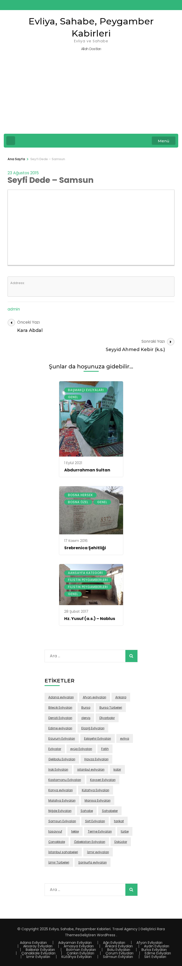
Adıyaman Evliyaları (75, 942)
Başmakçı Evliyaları (86, 390)
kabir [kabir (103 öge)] (117, 769)
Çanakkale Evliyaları (38, 953)
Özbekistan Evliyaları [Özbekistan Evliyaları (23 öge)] (89, 842)
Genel (73, 397)
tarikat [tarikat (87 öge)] (119, 821)
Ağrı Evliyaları (114, 942)
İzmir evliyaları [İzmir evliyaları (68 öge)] (98, 852)
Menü (163, 141)
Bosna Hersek (80, 495)
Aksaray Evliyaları (37, 946)
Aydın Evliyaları (156, 946)
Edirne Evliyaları (158, 953)
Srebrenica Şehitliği (85, 548)
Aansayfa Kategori (85, 573)
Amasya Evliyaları (79, 946)
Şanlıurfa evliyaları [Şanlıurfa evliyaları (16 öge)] (92, 862)
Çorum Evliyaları (119, 953)
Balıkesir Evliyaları (40, 949)
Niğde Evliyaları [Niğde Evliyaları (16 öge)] (59, 811)
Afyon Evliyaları (149, 942)
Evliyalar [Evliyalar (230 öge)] (54, 749)
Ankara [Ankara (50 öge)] (120, 697)
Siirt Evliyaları (155, 956)
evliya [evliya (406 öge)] (124, 738)
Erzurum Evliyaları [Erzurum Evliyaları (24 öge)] (61, 738)
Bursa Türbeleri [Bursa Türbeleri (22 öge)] (110, 707)
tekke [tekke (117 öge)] (75, 831)
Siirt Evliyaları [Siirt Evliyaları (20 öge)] (95, 821)
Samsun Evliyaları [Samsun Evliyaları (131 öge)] (62, 821)
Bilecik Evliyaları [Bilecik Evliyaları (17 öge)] (60, 707)
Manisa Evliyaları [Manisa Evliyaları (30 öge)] (98, 800)
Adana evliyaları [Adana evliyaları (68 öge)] (61, 697)
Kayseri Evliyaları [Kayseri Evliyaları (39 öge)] (103, 780)
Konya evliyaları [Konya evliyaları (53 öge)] (60, 790)
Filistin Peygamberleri (88, 580)
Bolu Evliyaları (118, 949)
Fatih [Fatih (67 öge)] (105, 749)
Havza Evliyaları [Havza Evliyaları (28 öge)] (96, 759)
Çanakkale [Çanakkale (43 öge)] (56, 842)
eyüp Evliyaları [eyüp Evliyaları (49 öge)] (81, 749)
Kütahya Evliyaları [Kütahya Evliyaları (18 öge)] (95, 790)
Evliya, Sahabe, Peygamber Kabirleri (80, 929)
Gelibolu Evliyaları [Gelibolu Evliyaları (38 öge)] (61, 759)
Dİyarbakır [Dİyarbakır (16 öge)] (107, 718)
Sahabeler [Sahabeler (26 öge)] (110, 811)
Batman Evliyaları (81, 949)
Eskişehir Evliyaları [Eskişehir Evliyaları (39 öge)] (97, 738)
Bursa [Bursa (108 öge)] (85, 707)
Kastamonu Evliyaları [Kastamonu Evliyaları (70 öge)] (64, 780)
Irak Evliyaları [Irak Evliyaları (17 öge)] (58, 769)
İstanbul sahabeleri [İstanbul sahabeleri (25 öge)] (63, 852)
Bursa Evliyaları (154, 949)
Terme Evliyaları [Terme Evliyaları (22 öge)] (100, 831)
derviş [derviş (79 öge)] (85, 718)
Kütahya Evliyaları (76, 956)
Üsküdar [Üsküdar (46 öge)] (120, 842)
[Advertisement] (91, 96)
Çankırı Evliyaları (80, 953)
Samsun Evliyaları (118, 956)
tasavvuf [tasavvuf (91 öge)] (55, 831)
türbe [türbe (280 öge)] (125, 831)
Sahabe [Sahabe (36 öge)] (87, 811)
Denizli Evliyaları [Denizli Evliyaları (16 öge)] (60, 718)
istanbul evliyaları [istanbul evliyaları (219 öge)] (90, 769)
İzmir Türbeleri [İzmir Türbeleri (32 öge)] (58, 862)
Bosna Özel (78, 502)
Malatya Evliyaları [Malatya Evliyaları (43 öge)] (62, 800)
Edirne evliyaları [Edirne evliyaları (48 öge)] (60, 728)
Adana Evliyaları (33, 942)
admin (14, 309)
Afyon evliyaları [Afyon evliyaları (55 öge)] (94, 697)
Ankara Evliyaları (119, 946)
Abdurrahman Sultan (87, 470)
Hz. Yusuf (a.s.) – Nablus (89, 619)
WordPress (106, 935)
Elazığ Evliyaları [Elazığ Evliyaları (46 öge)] (92, 728)
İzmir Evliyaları (38, 956)
